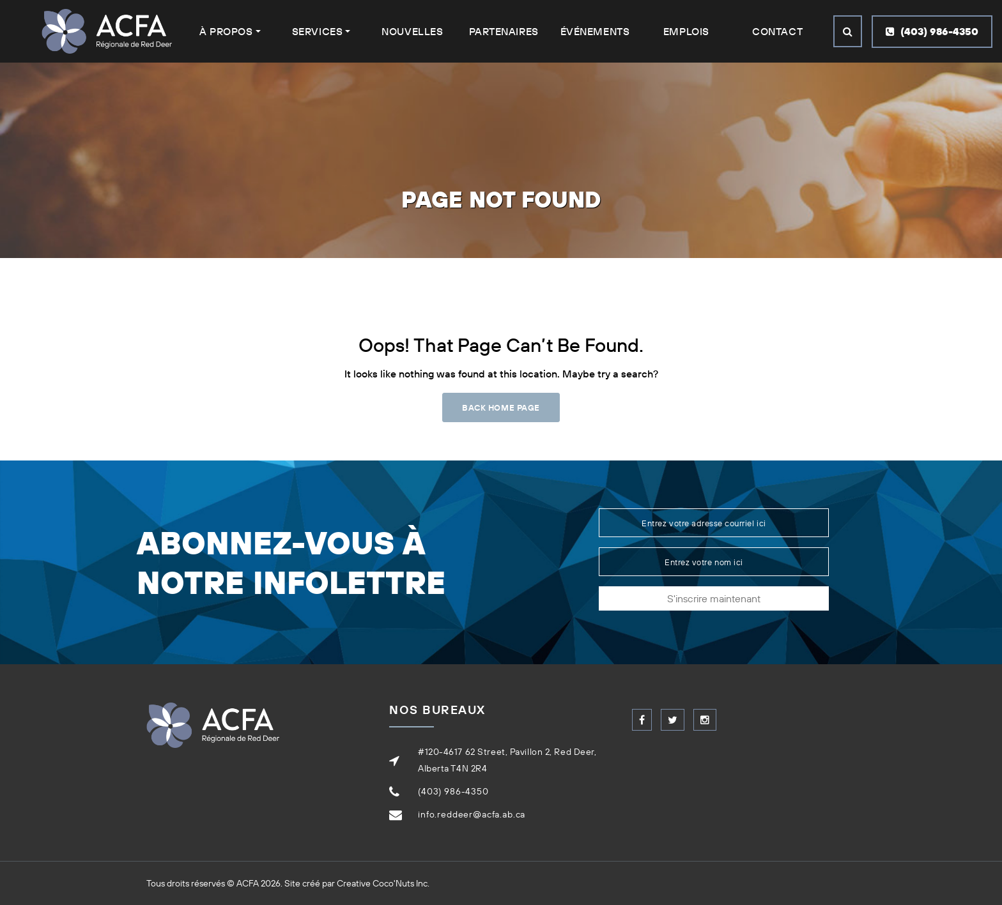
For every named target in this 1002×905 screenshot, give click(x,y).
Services (317, 31)
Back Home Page (500, 407)
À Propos (225, 31)
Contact (777, 31)
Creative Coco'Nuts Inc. (383, 883)
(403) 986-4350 (932, 31)
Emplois (686, 31)
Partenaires (504, 31)
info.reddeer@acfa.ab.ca (471, 814)
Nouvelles (412, 31)
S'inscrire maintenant (713, 598)
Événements (595, 31)
